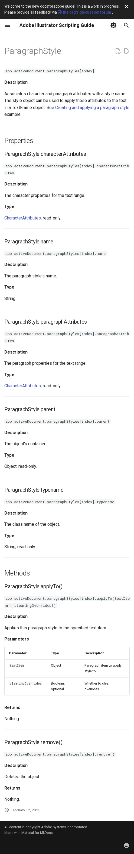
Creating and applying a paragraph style (92, 107)
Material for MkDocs (37, 833)
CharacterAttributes (22, 218)
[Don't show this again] (126, 6)
